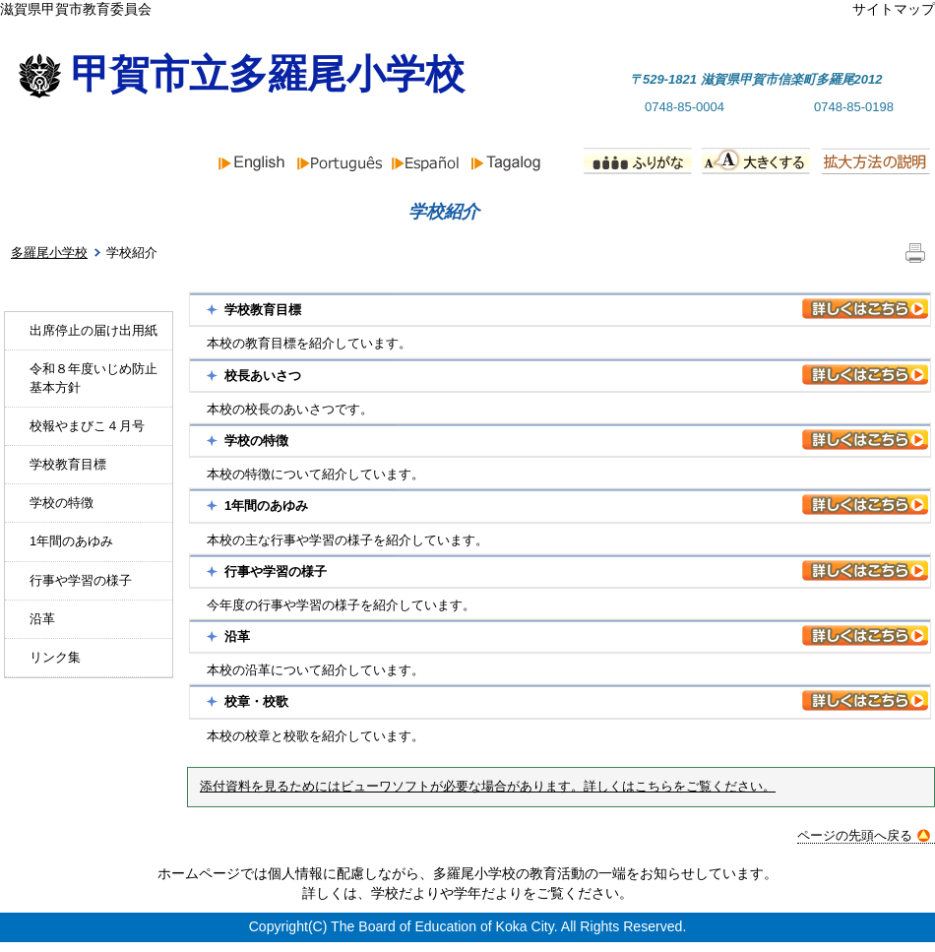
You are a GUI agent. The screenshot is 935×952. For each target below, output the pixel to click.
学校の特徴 (62, 502)
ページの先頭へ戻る (863, 835)
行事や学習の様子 (81, 580)
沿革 (42, 618)
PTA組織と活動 (834, 212)
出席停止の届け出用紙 (93, 330)
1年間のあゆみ (71, 541)
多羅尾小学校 (49, 252)
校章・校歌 (256, 701)
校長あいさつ (262, 375)
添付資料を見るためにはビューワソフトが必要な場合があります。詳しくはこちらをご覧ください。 (488, 786)
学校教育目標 (68, 464)
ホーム (70, 212)
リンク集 (55, 657)
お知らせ (261, 212)
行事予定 (626, 212)
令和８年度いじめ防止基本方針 (93, 377)
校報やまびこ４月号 (87, 425)
